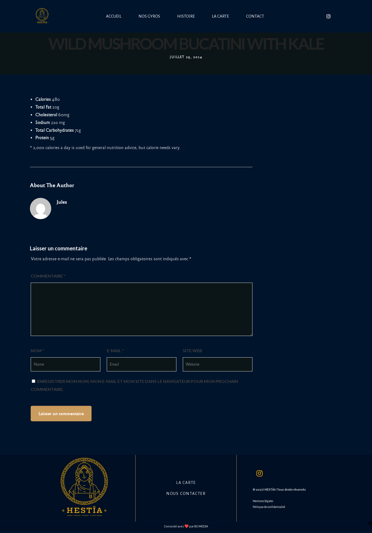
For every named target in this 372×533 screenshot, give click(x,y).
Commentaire (48, 275)
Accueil (113, 16)
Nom (37, 350)
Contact (255, 16)
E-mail (115, 350)
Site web (192, 350)
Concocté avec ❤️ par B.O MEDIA (186, 526)
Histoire (186, 16)
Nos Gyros (149, 16)
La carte (220, 16)
